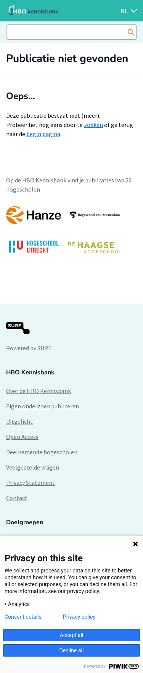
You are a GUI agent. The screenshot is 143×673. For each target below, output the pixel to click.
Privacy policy (79, 617)
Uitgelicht (19, 421)
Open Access (22, 437)
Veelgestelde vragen (32, 467)
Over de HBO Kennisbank (38, 391)
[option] (71, 233)
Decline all (71, 650)
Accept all (72, 635)
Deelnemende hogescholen (41, 452)
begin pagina (43, 134)
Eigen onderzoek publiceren (42, 406)
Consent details (23, 617)
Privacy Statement (30, 482)
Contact (16, 498)
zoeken (93, 124)
